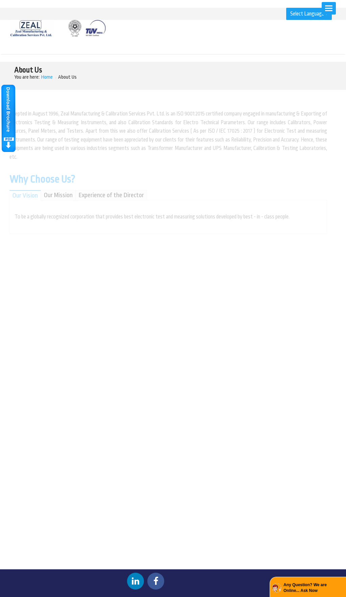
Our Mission (56, 195)
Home (47, 77)
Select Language (309, 14)
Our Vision (23, 195)
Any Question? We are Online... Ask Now (305, 587)
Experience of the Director (109, 195)
